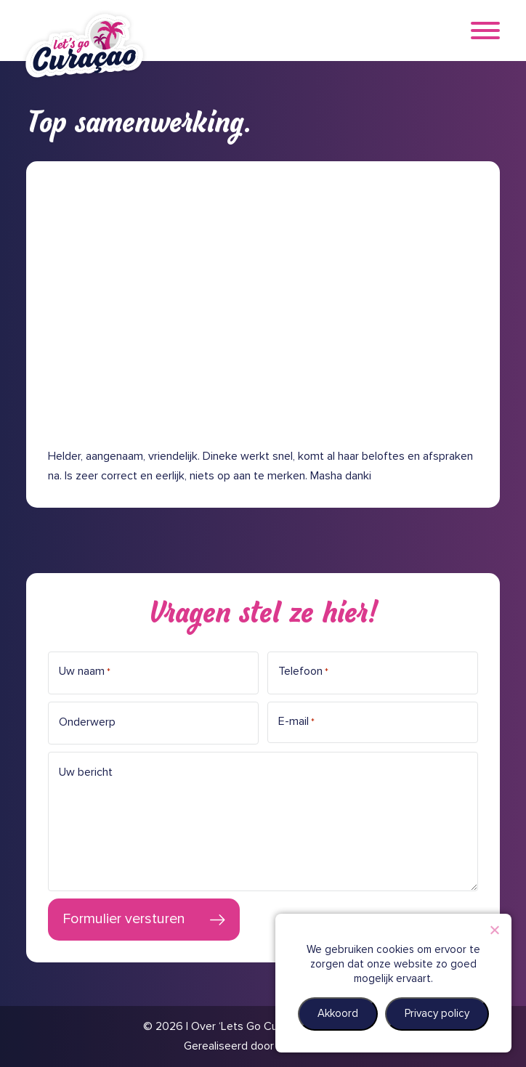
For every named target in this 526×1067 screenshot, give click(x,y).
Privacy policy (437, 1013)
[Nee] (494, 929)
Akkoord (337, 1013)
